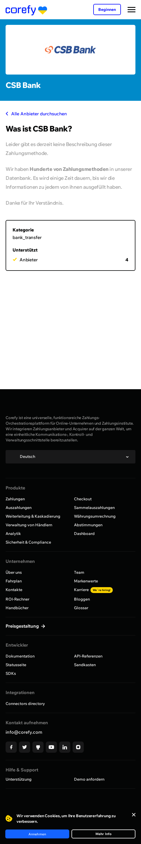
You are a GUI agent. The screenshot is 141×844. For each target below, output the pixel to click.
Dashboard (84, 533)
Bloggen (82, 599)
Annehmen (37, 834)
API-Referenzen (88, 656)
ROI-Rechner (17, 599)
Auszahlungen (19, 507)
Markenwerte (86, 581)
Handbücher (17, 607)
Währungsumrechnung (95, 516)
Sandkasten (85, 664)
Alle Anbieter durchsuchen (36, 113)
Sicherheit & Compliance (28, 542)
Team (79, 572)
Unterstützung (19, 779)
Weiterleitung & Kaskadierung (33, 516)
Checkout (83, 498)
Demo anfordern (89, 779)
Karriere (93, 589)
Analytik (13, 533)
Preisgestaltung (23, 626)
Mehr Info (103, 834)
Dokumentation (20, 656)
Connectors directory (25, 703)
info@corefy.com (24, 732)
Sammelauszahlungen (94, 507)
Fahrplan (14, 581)
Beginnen (107, 9)
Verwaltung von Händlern (29, 524)
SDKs (11, 673)
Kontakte (14, 589)
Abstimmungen (88, 524)
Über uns (14, 572)
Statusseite (16, 664)
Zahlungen (15, 498)
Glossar (81, 607)
